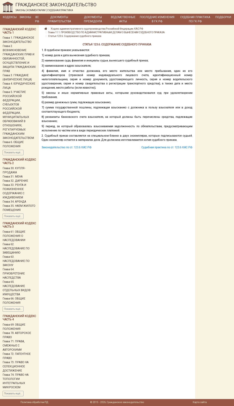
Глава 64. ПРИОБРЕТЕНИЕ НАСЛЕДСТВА (14, 273)
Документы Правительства (59, 19)
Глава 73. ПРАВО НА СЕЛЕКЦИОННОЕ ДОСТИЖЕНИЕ (16, 366)
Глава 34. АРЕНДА (14, 201)
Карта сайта (200, 402)
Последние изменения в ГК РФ (157, 19)
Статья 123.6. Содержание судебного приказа (74, 36)
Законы (25, 17)
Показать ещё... (13, 152)
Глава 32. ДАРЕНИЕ (15, 180)
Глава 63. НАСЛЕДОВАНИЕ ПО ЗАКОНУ (16, 261)
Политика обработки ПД (34, 402)
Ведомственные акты (123, 19)
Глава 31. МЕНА (13, 176)
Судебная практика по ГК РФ (195, 19)
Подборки (223, 17)
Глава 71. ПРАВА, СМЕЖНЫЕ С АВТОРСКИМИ (14, 345)
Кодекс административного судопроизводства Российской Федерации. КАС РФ (97, 28)
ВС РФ (37, 19)
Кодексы (10, 17)
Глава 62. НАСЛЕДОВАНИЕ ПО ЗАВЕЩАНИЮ (16, 248)
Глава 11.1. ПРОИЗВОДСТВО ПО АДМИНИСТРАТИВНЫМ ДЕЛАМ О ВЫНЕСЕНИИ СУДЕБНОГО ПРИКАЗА (106, 32)
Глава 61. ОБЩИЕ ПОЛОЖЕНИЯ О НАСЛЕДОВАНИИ (14, 236)
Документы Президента (93, 19)
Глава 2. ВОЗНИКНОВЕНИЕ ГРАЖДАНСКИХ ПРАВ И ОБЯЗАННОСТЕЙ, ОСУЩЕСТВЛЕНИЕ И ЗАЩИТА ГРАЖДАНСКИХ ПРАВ (19, 58)
